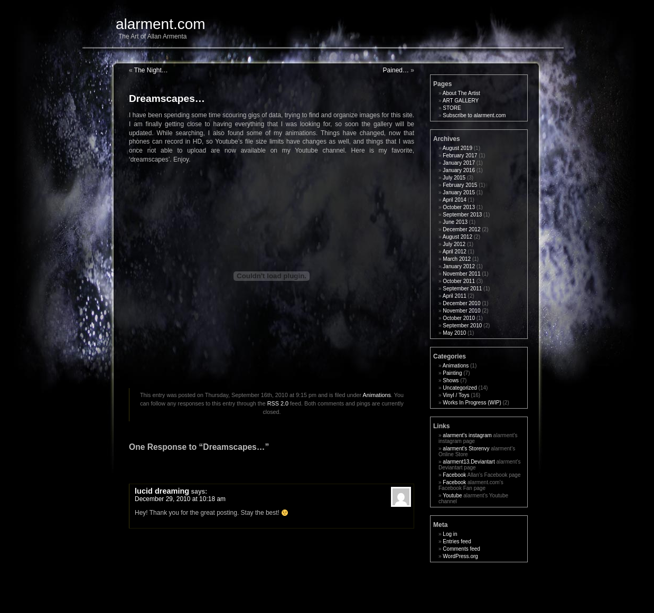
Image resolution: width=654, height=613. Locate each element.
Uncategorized (460, 388)
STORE (452, 108)
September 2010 (462, 325)
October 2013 (459, 207)
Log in (450, 534)
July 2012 (454, 244)
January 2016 (459, 170)
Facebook (454, 475)
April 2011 (454, 296)
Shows (451, 380)
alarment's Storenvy (466, 448)
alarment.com (160, 24)
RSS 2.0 (277, 403)
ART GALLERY (461, 100)
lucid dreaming (162, 491)
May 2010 (454, 333)
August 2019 (457, 148)
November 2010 (461, 311)
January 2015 (459, 192)
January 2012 (459, 266)
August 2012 (457, 237)
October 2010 (459, 318)
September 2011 (462, 288)
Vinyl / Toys (456, 395)
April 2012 (454, 251)
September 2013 (462, 215)
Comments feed (461, 549)
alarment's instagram (467, 435)
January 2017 (459, 163)
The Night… (151, 70)
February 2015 (460, 185)
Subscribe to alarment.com (474, 115)
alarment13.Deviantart (468, 462)
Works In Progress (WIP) (472, 402)
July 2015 (454, 178)
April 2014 (454, 200)
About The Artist (461, 93)
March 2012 (457, 259)
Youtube (452, 495)
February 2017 (460, 155)
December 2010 (461, 303)
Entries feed (457, 541)
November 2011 (461, 274)
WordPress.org (460, 556)
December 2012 (461, 229)
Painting (452, 373)
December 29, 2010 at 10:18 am (180, 499)
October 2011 (459, 281)
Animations (377, 395)
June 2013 (455, 222)
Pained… (396, 70)
